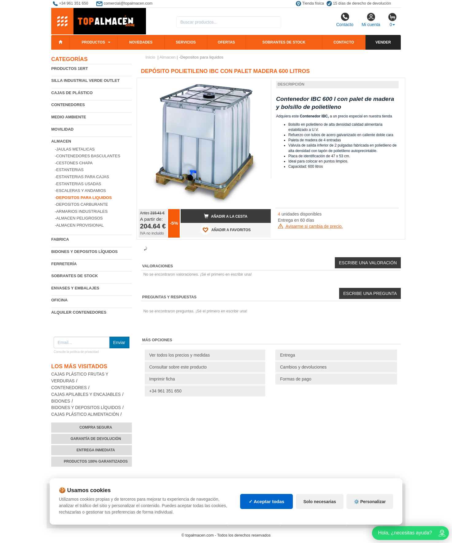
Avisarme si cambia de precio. (310, 226)
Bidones (60, 401)
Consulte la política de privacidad (76, 352)
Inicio (150, 57)
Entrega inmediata (96, 450)
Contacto (344, 19)
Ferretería (64, 264)
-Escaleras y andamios (80, 190)
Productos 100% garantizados (96, 461)
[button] (261, 85)
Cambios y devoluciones (303, 367)
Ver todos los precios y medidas (179, 355)
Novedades (140, 42)
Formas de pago (295, 379)
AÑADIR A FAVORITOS (226, 230)
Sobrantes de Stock (74, 275)
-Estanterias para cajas (82, 176)
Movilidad (62, 129)
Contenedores (68, 104)
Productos (93, 42)
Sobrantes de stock (283, 42)
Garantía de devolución (96, 439)
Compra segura (95, 427)
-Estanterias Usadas (78, 184)
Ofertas (226, 42)
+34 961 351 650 (165, 390)
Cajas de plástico (72, 92)
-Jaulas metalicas (75, 149)
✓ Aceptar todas (267, 501)
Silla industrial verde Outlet (85, 80)
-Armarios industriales (81, 211)
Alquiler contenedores (78, 312)
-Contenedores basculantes (87, 156)
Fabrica (60, 239)
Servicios (186, 42)
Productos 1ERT (69, 68)
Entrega (287, 355)
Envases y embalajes (75, 288)
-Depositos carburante (81, 204)
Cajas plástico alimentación (85, 414)
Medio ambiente (68, 117)
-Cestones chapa (74, 163)
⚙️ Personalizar (370, 501)
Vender (383, 42)
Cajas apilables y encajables (86, 394)
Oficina (59, 300)
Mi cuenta (371, 19)
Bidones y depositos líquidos (84, 251)
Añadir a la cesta (225, 216)
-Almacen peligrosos (79, 218)
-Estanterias (69, 169)
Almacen (61, 141)
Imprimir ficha (162, 379)
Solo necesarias (319, 501)
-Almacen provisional (79, 225)
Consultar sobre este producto (178, 367)
